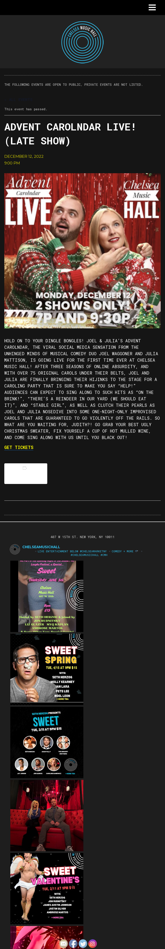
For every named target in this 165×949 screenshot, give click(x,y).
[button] (152, 7)
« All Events (18, 99)
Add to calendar (25, 473)
